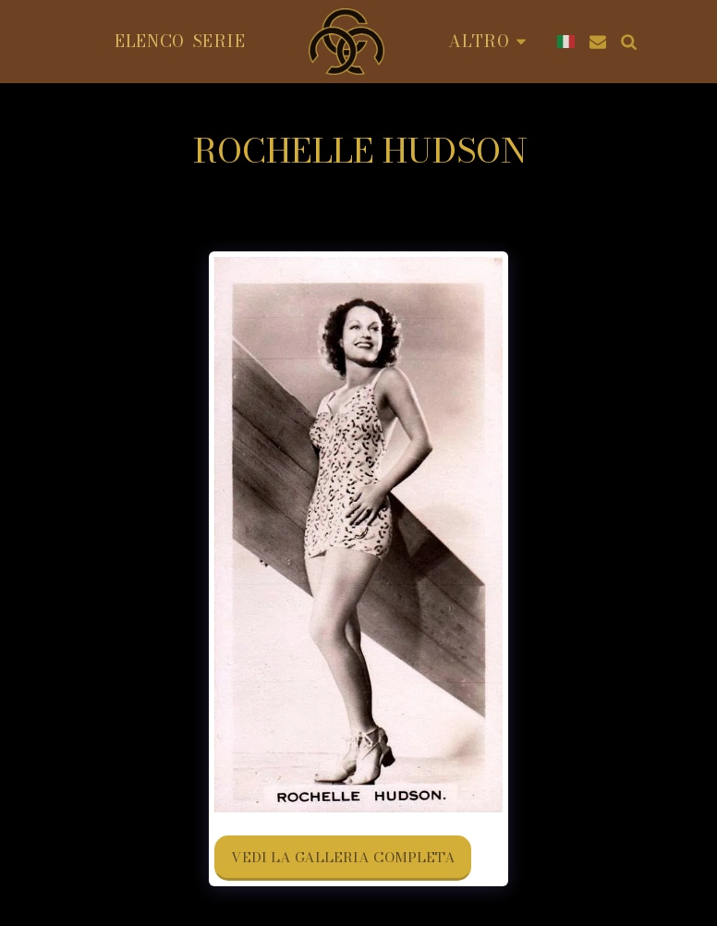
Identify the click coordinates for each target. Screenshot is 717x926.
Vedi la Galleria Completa (343, 857)
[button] (598, 41)
